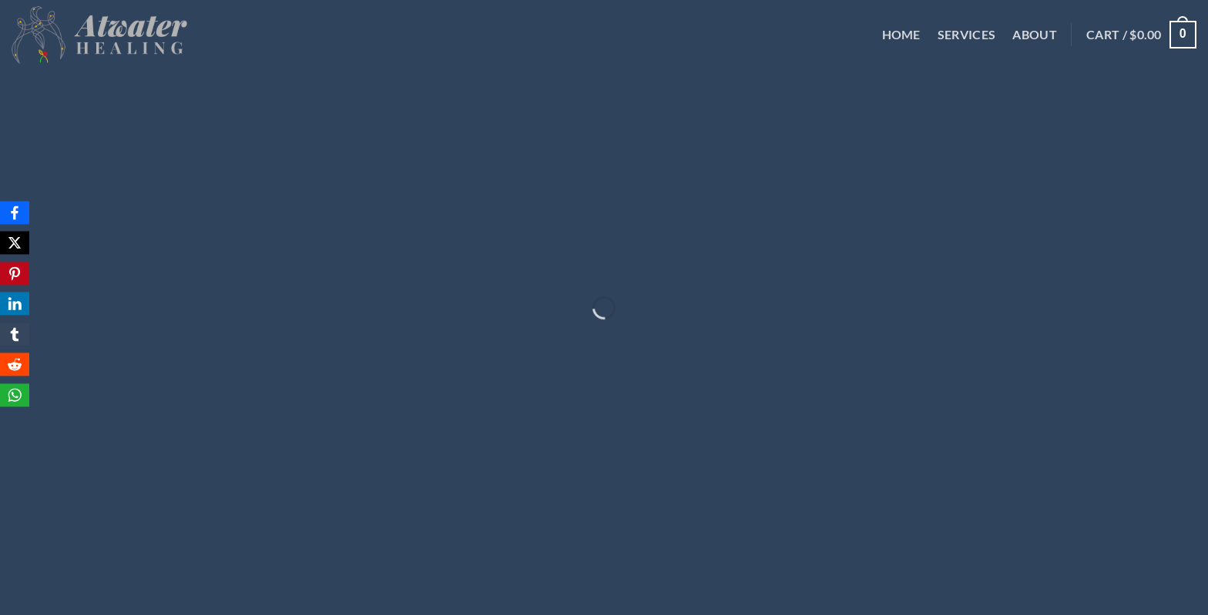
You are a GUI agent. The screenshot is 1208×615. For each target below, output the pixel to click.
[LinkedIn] (14, 304)
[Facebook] (14, 212)
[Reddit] (14, 364)
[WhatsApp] (14, 394)
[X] (14, 243)
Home (901, 34)
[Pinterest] (14, 273)
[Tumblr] (14, 334)
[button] (1141, 35)
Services (967, 34)
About (1034, 34)
